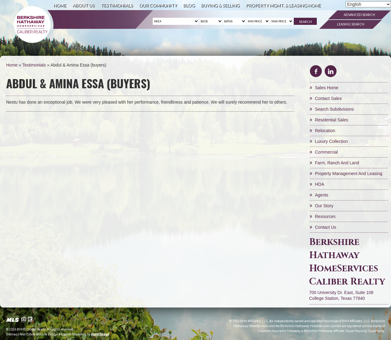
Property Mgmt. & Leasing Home (283, 5)
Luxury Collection (331, 141)
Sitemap (11, 334)
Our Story (324, 205)
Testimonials (117, 5)
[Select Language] (368, 4)
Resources (325, 216)
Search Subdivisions (334, 109)
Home (59, 5)
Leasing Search (350, 24)
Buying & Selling (220, 5)
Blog (189, 5)
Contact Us (325, 227)
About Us (83, 5)
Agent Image (100, 334)
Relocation (325, 130)
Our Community (158, 5)
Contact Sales (328, 98)
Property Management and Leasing (348, 173)
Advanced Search (359, 15)
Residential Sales (331, 119)
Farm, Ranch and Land (337, 162)
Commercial (326, 152)
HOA (319, 184)
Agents (321, 195)
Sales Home (326, 87)
